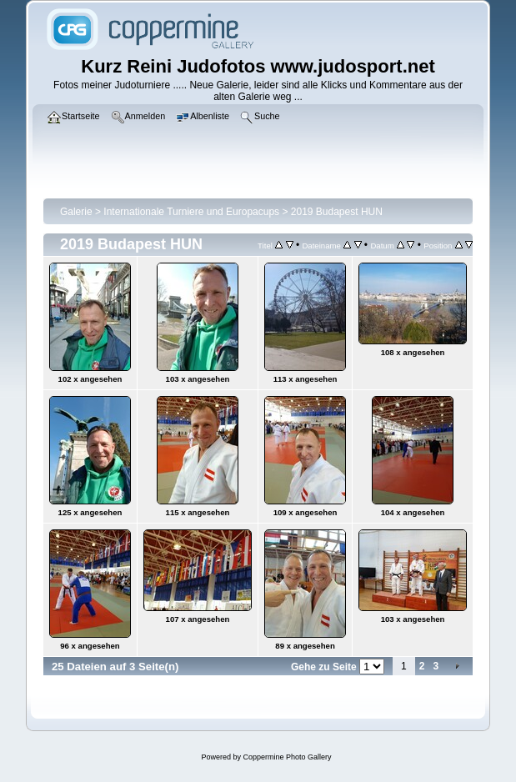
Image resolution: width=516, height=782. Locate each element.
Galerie (76, 212)
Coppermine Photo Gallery (287, 757)
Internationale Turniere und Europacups (191, 212)
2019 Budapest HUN (337, 212)
